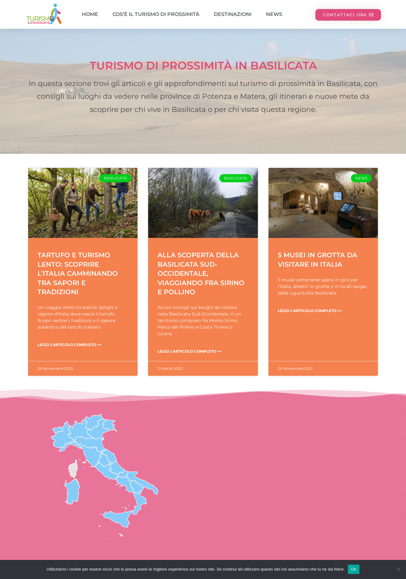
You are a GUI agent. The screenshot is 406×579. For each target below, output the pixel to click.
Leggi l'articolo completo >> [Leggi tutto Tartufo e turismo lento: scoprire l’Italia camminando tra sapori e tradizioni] (70, 344)
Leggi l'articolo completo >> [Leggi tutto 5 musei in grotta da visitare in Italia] (310, 310)
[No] (398, 569)
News (274, 14)
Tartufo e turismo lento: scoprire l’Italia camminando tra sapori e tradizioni (78, 273)
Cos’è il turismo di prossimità (156, 14)
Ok (353, 569)
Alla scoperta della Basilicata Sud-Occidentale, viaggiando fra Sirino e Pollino (201, 273)
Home (90, 14)
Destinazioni (233, 14)
